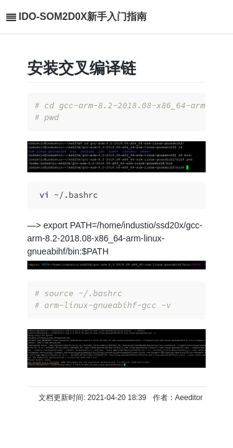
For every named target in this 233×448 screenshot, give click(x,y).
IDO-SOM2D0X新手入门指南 (83, 16)
